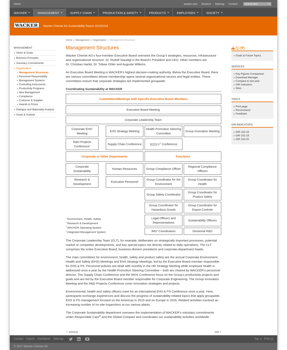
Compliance (26, 96)
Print (267, 338)
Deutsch (206, 3)
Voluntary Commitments (30, 63)
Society (212, 13)
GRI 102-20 (242, 139)
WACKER (20, 13)
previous (73, 331)
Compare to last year (248, 81)
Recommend (243, 110)
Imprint (30, 338)
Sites (238, 88)
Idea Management (29, 92)
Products (157, 13)
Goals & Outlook (25, 114)
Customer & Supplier (31, 100)
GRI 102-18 (242, 132)
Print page (241, 106)
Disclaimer (43, 338)
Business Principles (27, 58)
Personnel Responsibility (33, 76)
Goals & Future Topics (248, 55)
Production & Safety (120, 13)
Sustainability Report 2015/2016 (75, 25)
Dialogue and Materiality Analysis (35, 109)
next (217, 331)
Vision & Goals (24, 52)
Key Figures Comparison (250, 73)
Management (48, 13)
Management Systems (32, 80)
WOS (153, 144)
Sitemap (219, 3)
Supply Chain (81, 13)
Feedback (241, 113)
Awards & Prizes (28, 104)
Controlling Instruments (32, 84)
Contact (232, 3)
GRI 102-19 (242, 135)
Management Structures (122, 40)
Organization (99, 40)
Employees (186, 13)
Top (256, 338)
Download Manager (247, 77)
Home (17, 3)
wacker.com (191, 3)
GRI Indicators (244, 84)
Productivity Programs (31, 88)
